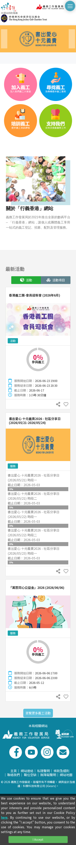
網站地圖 (66, 774)
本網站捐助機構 (24, 16)
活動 (26, 280)
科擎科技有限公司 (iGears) (39, 786)
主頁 (13, 770)
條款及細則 (61, 770)
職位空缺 (30, 774)
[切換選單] (70, 6)
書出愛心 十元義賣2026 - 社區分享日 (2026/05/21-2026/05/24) (35, 420)
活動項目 (56, 280)
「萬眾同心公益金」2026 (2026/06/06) (36, 587)
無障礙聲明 (48, 774)
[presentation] (4, 38)
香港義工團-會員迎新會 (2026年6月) (34, 295)
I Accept (38, 839)
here (4, 817)
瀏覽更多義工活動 (38, 713)
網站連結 (27, 770)
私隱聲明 (43, 770)
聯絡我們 (13, 774)
